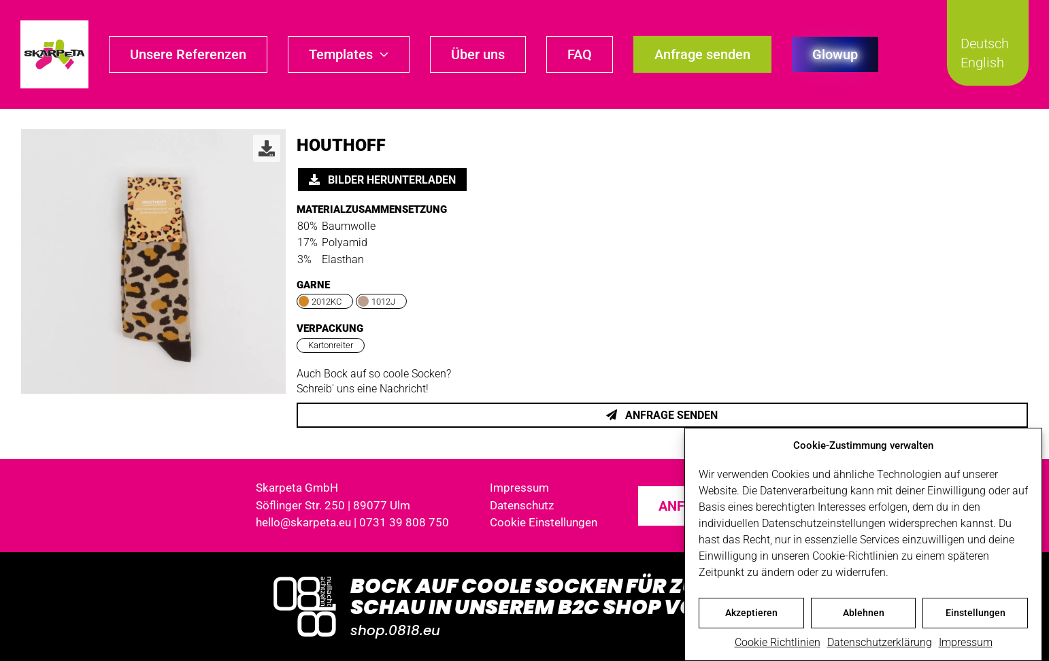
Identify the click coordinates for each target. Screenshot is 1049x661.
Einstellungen (975, 614)
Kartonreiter (330, 345)
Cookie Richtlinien (777, 643)
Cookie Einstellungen (543, 522)
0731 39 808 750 (404, 522)
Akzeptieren (751, 614)
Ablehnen (863, 614)
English (982, 62)
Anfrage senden (662, 415)
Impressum (966, 643)
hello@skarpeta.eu (303, 522)
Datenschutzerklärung (879, 643)
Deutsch (985, 43)
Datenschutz (522, 505)
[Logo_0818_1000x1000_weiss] (305, 577)
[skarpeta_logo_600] (54, 25)
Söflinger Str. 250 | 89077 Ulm (333, 505)
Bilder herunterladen (382, 179)
